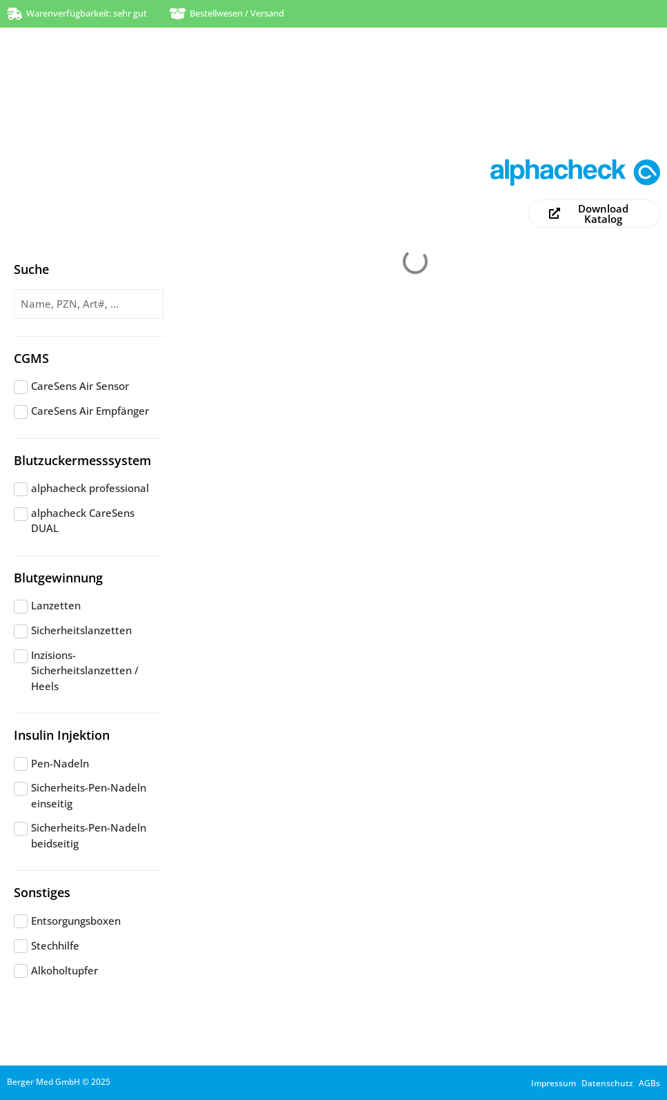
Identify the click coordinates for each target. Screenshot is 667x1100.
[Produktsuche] (88, 304)
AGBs (649, 1083)
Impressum (553, 1083)
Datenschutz (607, 1083)
